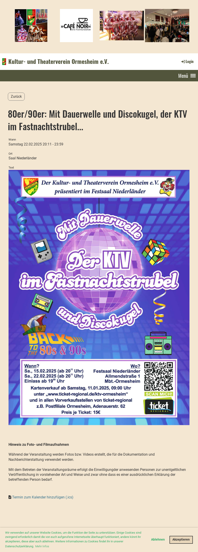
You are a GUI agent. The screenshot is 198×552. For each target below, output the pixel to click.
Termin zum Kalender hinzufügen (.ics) (42, 497)
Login (187, 61)
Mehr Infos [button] (42, 546)
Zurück (16, 96)
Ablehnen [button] (158, 539)
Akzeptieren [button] (181, 539)
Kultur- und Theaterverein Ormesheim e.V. (58, 61)
